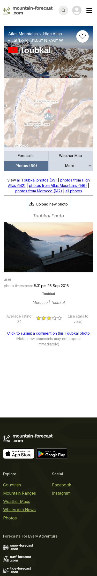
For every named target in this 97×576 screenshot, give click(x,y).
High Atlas (52, 34)
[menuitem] (26, 156)
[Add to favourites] (82, 36)
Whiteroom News (19, 509)
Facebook (61, 484)
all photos (73, 191)
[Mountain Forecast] (28, 10)
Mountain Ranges (19, 493)
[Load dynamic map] (48, 114)
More (69, 165)
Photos (10, 517)
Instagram (61, 493)
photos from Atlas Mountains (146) (58, 185)
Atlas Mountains (23, 34)
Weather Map (70, 155)
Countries (12, 484)
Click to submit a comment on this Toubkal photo (48, 333)
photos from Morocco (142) (38, 191)
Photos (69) (26, 165)
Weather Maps (16, 501)
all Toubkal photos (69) (37, 180)
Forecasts (26, 155)
